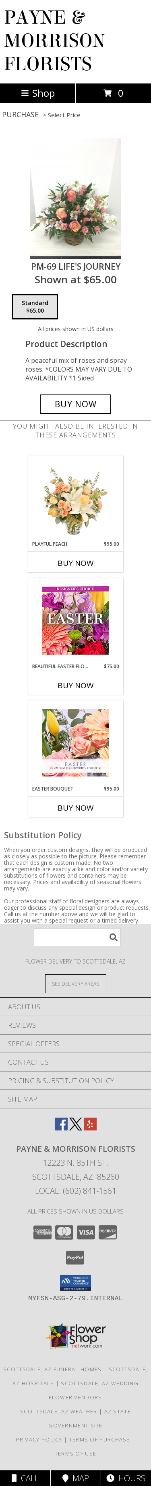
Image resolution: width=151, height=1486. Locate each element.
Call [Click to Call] (25, 1478)
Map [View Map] (75, 1478)
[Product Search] (77, 937)
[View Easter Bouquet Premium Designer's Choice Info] (75, 742)
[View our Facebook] (61, 1127)
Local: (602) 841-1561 (75, 1190)
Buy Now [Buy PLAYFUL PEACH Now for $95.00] (76, 563)
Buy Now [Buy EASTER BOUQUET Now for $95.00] (76, 808)
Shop (38, 93)
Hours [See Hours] (125, 1478)
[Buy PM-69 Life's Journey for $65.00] (76, 404)
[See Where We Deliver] (75, 983)
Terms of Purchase (99, 1439)
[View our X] (75, 1127)
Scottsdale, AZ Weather (58, 1411)
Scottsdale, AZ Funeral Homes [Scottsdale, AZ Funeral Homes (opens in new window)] (52, 1369)
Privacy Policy (39, 1439)
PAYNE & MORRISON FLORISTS (54, 41)
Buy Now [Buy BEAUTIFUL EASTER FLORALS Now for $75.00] (76, 685)
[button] (75, 1283)
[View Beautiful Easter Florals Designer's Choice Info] (75, 620)
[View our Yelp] (90, 1127)
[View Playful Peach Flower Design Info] (75, 498)
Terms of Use (76, 1453)
